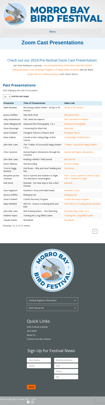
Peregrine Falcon (72, 132)
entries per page (20, 96)
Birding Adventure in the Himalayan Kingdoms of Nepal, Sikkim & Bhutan (45, 69)
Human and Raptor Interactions (78, 152)
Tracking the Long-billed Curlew (78, 215)
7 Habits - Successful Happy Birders (80, 144)
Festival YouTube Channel (39, 339)
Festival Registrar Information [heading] (42, 300)
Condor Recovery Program (76, 199)
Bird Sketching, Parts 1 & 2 (76, 211)
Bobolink (68, 183)
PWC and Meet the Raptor (76, 119)
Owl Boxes (69, 168)
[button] (75, 300)
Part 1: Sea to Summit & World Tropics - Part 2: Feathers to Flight (82, 177)
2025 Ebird (32, 331)
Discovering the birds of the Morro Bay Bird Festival (68, 65)
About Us (31, 335)
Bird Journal (69, 159)
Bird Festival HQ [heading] (36, 308)
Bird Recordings (71, 163)
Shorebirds (69, 220)
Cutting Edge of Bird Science (77, 137)
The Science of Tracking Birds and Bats (82, 203)
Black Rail (68, 128)
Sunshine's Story (71, 190)
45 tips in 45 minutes (73, 107)
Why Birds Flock (71, 115)
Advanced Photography (75, 124)
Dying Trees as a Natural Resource (43, 74)
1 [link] (95, 231)
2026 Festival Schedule (37, 327)
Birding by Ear (70, 194)
